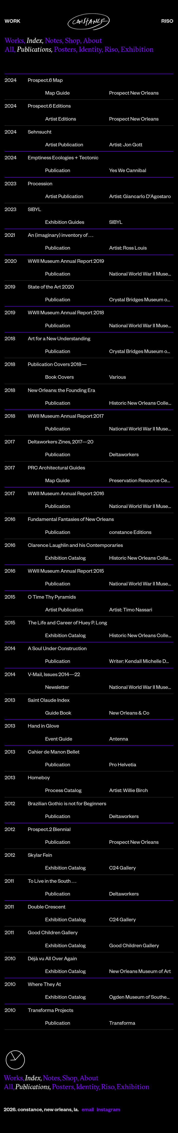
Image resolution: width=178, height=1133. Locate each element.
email (88, 1110)
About (92, 41)
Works (14, 41)
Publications (34, 50)
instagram (108, 1110)
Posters (65, 50)
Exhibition (137, 50)
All (9, 50)
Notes (53, 41)
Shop (72, 41)
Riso (111, 50)
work (12, 22)
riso (167, 22)
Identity (90, 50)
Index (34, 41)
